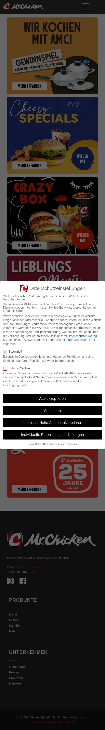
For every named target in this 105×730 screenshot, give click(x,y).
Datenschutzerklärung (82, 336)
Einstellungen (64, 339)
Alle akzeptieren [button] (52, 398)
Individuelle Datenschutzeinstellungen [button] (52, 435)
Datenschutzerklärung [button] (54, 444)
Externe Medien (17, 368)
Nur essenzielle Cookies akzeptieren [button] (52, 423)
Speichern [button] (52, 411)
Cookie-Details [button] (35, 444)
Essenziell (14, 351)
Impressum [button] (71, 444)
